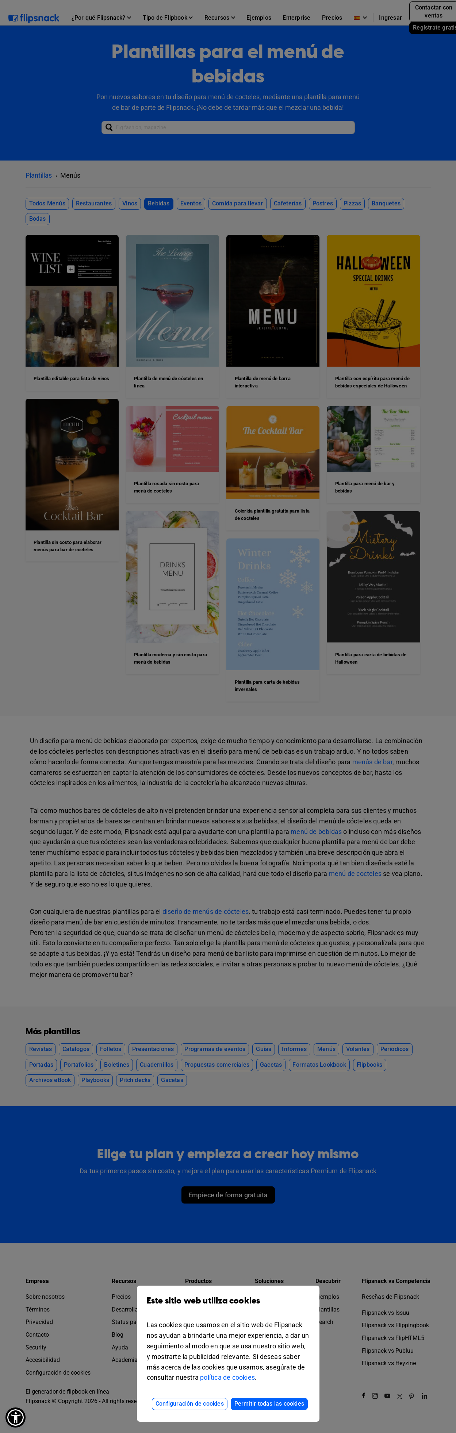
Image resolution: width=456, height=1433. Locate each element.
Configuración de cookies (190, 1403)
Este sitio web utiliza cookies (228, 1306)
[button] (15, 1417)
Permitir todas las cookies (269, 1403)
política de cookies (227, 1377)
